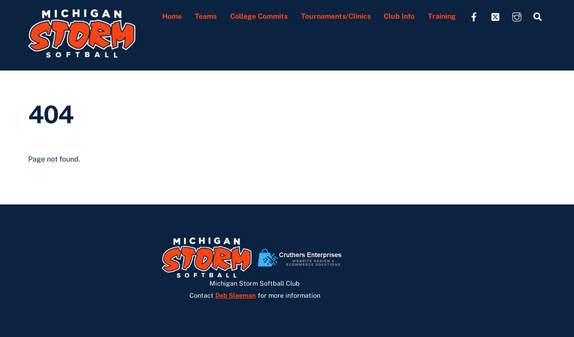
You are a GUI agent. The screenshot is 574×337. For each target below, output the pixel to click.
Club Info (399, 16)
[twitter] (495, 16)
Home (172, 16)
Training (442, 16)
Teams (206, 16)
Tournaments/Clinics (336, 16)
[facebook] (474, 16)
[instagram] (517, 16)
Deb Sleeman (235, 295)
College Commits (259, 16)
